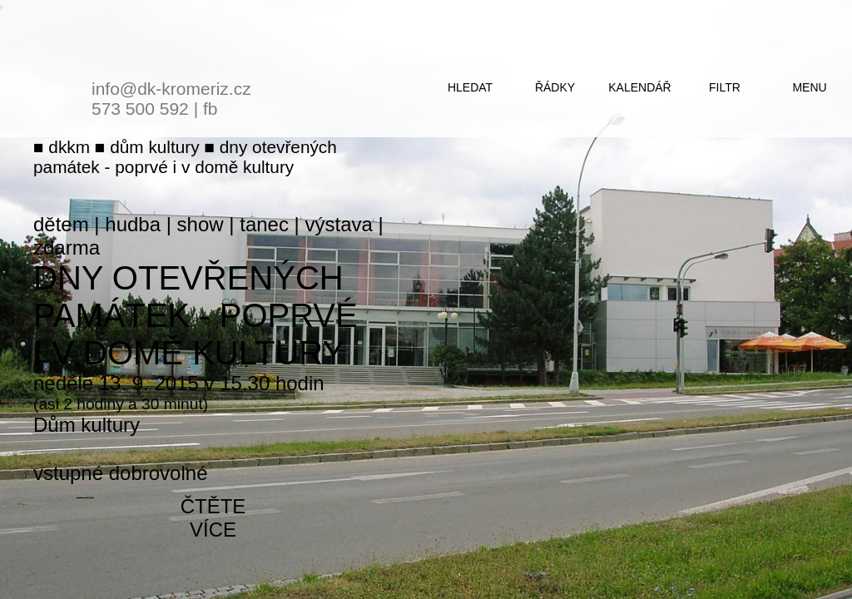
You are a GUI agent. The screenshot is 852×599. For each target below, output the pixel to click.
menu (809, 87)
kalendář (639, 87)
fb (210, 108)
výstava (339, 224)
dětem (61, 224)
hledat (470, 87)
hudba (133, 224)
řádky (555, 87)
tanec (264, 224)
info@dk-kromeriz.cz (171, 88)
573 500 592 (140, 108)
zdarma (66, 247)
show (200, 224)
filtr (725, 87)
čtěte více (213, 518)
